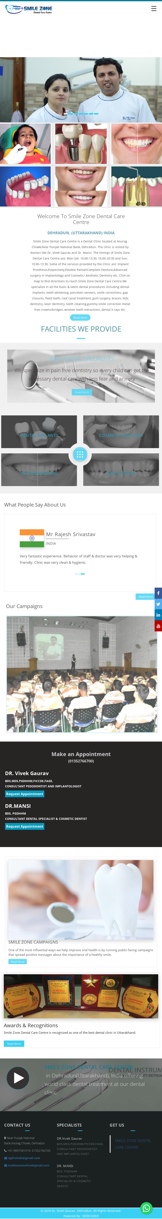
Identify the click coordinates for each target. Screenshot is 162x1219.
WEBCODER (90, 1216)
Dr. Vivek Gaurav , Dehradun (72, 1211)
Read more (78, 317)
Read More (83, 392)
